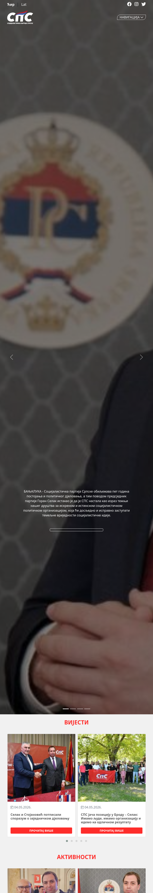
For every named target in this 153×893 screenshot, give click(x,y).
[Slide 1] (73, 709)
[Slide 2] (80, 709)
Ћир (11, 4)
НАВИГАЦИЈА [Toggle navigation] (131, 17)
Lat (23, 4)
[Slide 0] (66, 709)
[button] (67, 841)
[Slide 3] (87, 709)
